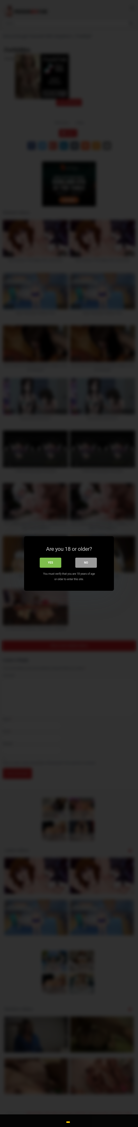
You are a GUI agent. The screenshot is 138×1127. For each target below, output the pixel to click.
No (86, 562)
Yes (50, 562)
